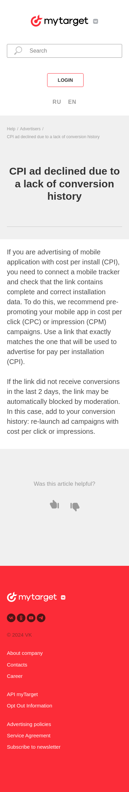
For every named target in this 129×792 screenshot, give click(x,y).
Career (15, 676)
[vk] (11, 618)
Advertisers (30, 128)
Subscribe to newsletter (34, 747)
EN (72, 102)
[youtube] (31, 618)
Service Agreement (29, 735)
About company (25, 653)
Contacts (17, 665)
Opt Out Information (29, 705)
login (65, 80)
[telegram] (41, 618)
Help (11, 128)
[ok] (21, 618)
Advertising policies (29, 724)
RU (57, 102)
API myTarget (22, 694)
